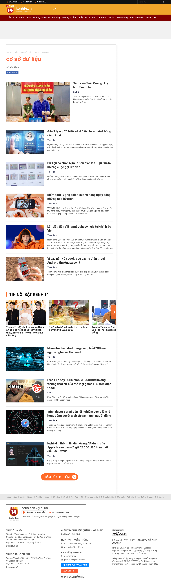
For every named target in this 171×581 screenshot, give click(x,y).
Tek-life (111, 17)
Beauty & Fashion (41, 17)
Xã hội (92, 17)
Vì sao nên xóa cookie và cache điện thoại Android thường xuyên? (76, 260)
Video (148, 17)
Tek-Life (130, 497)
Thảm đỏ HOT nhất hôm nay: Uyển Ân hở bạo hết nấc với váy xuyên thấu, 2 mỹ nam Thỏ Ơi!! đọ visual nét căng (25, 331)
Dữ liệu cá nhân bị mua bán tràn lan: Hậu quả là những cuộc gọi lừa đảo (79, 165)
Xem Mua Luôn (137, 17)
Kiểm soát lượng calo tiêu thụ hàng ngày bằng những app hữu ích (79, 197)
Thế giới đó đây (107, 497)
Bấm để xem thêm (57, 477)
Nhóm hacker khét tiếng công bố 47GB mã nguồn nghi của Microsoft (76, 350)
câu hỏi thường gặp (35, 512)
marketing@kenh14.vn (74, 547)
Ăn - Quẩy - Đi (80, 17)
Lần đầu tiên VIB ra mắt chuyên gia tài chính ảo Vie (79, 228)
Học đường (122, 17)
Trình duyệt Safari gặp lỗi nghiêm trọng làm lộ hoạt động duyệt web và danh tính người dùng (79, 413)
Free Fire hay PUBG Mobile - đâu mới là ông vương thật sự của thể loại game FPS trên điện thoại (79, 384)
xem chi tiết (69, 571)
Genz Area (27, 2)
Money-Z (66, 17)
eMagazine (13, 2)
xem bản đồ (13, 546)
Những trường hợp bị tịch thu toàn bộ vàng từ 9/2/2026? (68, 328)
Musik (28, 17)
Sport (50, 392)
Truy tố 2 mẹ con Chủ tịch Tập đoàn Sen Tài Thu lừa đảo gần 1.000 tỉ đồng (111, 330)
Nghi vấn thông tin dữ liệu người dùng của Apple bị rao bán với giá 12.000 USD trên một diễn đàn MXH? (77, 447)
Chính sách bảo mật (73, 577)
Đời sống (56, 17)
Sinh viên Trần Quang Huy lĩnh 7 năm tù (90, 85)
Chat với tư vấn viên (75, 565)
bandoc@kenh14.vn (60, 512)
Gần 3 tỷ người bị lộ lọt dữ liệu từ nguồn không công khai (79, 133)
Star (15, 17)
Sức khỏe (101, 17)
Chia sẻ (13, 72)
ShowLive (41, 2)
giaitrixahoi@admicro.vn (75, 559)
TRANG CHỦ (10, 18)
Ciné (21, 17)
